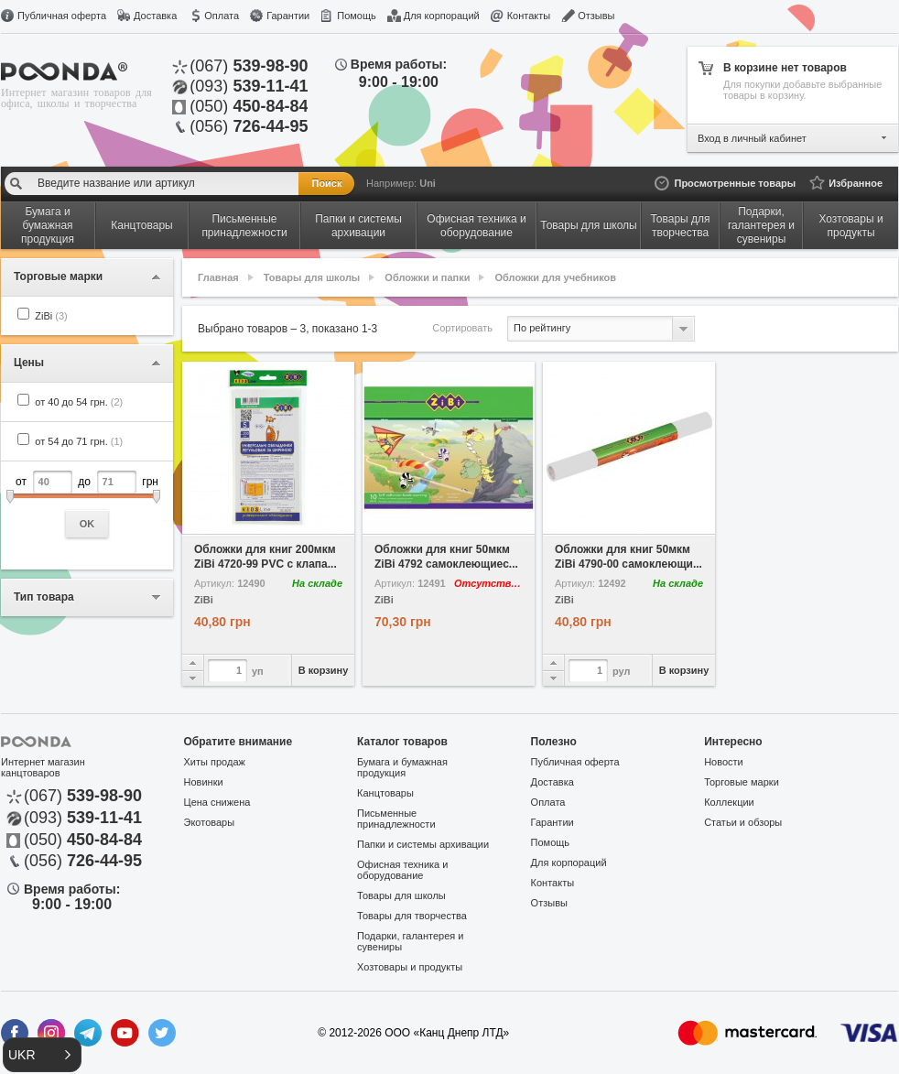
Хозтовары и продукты (409, 966)
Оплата (221, 15)
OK (87, 523)
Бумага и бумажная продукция (402, 767)
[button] (42, 1054)
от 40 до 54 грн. (79, 401)
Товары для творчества (412, 915)
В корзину (323, 670)
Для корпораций (442, 15)
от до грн (87, 504)
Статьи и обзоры (743, 822)
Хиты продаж (214, 761)
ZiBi (51, 315)
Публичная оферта (61, 15)
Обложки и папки (427, 277)
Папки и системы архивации (423, 844)
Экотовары (209, 822)
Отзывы (596, 15)
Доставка (155, 15)
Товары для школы (312, 277)
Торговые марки (741, 781)
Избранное (856, 183)
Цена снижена (217, 802)
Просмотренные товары (735, 183)
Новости (723, 761)
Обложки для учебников (556, 277)
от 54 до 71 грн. (79, 441)
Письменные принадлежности (396, 819)
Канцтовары (385, 792)
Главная (218, 277)
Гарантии (287, 15)
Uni (427, 183)
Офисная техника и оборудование (402, 870)
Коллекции (729, 802)
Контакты (529, 15)
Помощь (356, 15)
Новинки (203, 781)
